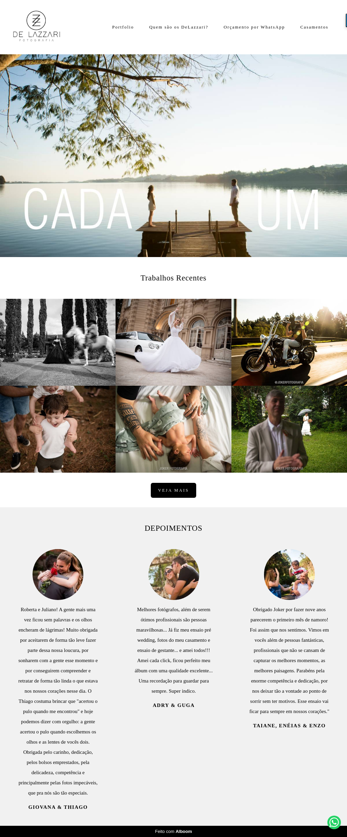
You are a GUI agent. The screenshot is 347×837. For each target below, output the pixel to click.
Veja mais (173, 490)
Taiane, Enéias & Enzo (289, 725)
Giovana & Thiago (58, 807)
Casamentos (314, 27)
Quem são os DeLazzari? (178, 27)
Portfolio (123, 27)
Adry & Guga (174, 705)
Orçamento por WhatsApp (254, 27)
